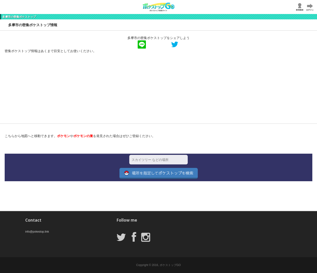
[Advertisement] (140, 91)
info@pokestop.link (37, 231)
